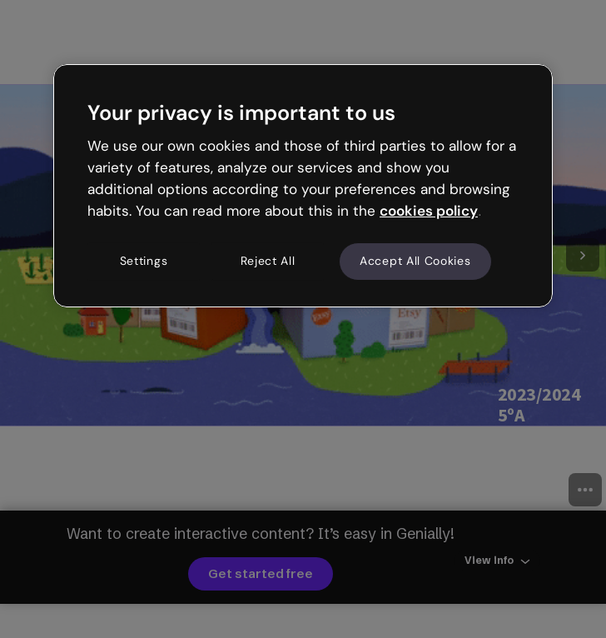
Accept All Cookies (415, 261)
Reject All (268, 261)
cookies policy (429, 211)
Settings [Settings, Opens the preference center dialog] (144, 261)
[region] (303, 185)
